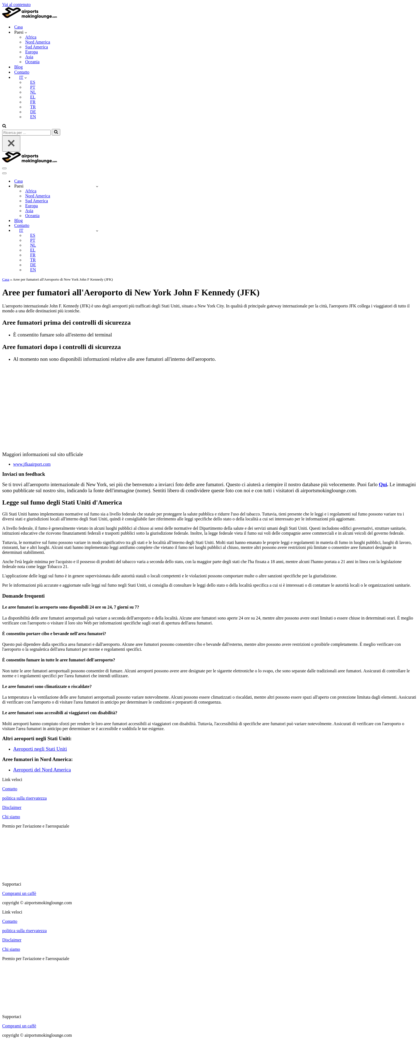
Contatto (21, 72)
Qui (383, 484)
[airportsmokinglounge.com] (29, 17)
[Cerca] (4, 126)
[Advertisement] (209, 405)
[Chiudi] (11, 144)
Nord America (37, 42)
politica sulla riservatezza (24, 798)
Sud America (36, 47)
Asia (29, 56)
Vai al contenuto (16, 4)
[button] (26, 32)
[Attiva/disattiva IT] (97, 230)
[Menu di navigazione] (4, 168)
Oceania (32, 61)
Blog (18, 67)
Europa (31, 52)
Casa (18, 27)
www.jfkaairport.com (32, 464)
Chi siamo (11, 816)
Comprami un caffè (19, 893)
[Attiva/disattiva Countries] (97, 186)
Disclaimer (11, 807)
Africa (30, 37)
